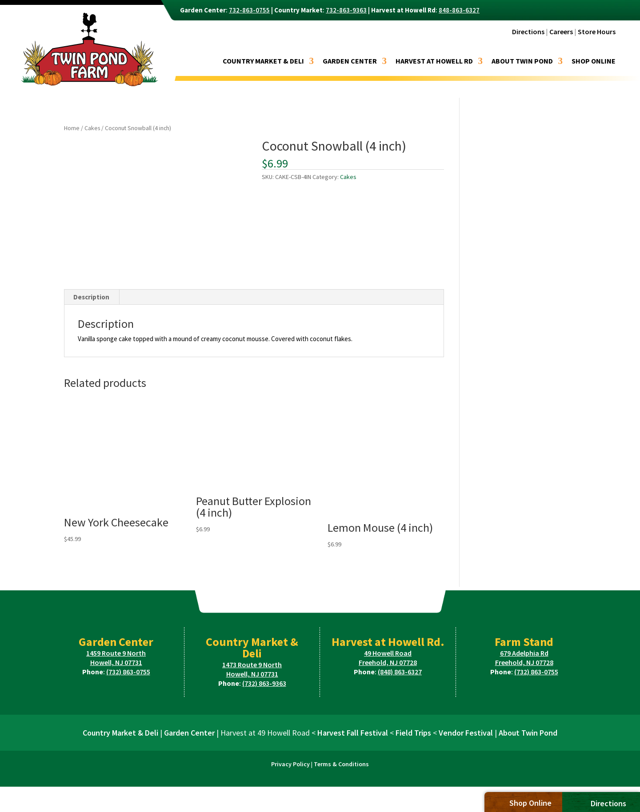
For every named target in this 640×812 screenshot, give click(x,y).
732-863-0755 (249, 10)
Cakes (92, 128)
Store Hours (597, 31)
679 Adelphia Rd (524, 653)
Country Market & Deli (263, 61)
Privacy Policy (290, 764)
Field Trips (413, 733)
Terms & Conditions (341, 764)
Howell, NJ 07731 (116, 662)
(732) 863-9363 (264, 683)
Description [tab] (91, 297)
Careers (561, 31)
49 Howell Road (388, 653)
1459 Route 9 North (116, 653)
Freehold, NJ (388, 662)
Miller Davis (369, 800)
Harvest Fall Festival (352, 733)
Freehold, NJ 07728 (524, 662)
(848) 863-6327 (400, 671)
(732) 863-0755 (128, 671)
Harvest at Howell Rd (434, 61)
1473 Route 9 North (252, 664)
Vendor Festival (466, 733)
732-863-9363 (346, 10)
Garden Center (350, 61)
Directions (528, 31)
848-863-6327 (459, 10)
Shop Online (594, 61)
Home (72, 128)
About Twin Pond (522, 61)
